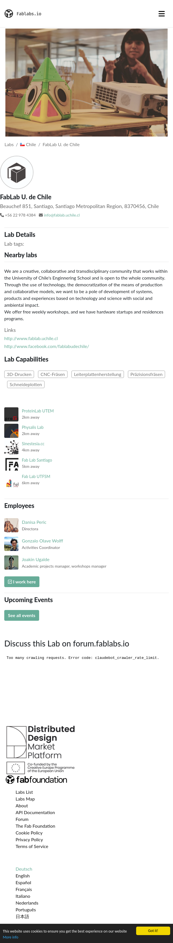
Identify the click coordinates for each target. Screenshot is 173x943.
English (23, 875)
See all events (21, 615)
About (22, 805)
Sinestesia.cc (33, 443)
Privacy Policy (29, 839)
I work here (22, 581)
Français (24, 889)
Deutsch (24, 868)
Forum (22, 819)
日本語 (22, 916)
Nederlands (27, 902)
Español (23, 882)
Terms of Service (32, 846)
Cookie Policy (29, 832)
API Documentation (35, 812)
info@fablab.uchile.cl (62, 215)
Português (26, 909)
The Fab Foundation (35, 826)
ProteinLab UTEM (38, 410)
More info (10, 937)
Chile (28, 144)
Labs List (24, 792)
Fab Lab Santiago (37, 460)
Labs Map (25, 798)
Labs (9, 144)
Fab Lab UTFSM (36, 476)
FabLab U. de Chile (61, 144)
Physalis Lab (33, 427)
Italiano (23, 896)
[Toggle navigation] (161, 13)
